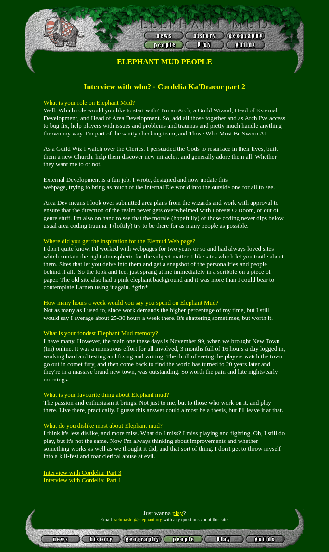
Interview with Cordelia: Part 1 (82, 480)
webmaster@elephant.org (137, 519)
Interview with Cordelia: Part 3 (82, 472)
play (177, 512)
